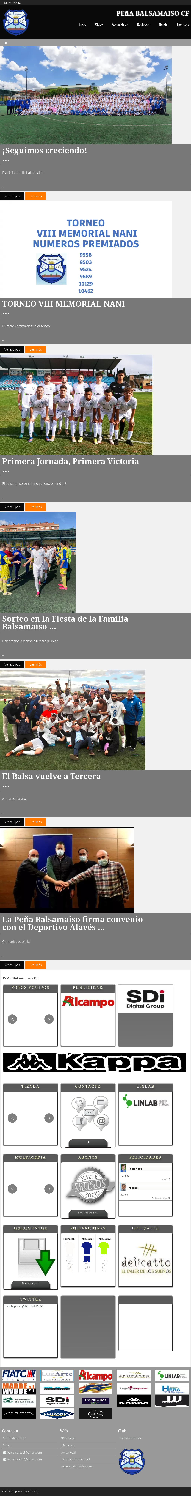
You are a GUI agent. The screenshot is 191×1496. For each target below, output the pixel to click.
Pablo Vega (135, 1168)
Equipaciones (88, 1228)
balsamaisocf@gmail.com (24, 1452)
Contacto (88, 1086)
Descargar (31, 1283)
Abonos (88, 1157)
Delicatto (145, 1228)
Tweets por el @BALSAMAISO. (24, 1306)
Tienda (163, 24)
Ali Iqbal (133, 1188)
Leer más (36, 196)
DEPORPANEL (12, 2)
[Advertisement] (145, 1327)
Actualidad (120, 24)
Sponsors (182, 24)
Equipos (143, 24)
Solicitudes (88, 1212)
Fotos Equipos (31, 987)
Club (99, 24)
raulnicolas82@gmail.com (24, 1459)
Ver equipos (12, 196)
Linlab (146, 1086)
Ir (88, 1141)
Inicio (82, 24)
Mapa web (68, 1445)
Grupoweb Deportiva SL (24, 1491)
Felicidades (145, 1157)
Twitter (30, 1299)
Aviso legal (68, 1452)
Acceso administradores (77, 1466)
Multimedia (30, 1157)
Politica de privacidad (75, 1459)
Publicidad (88, 987)
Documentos (30, 1228)
